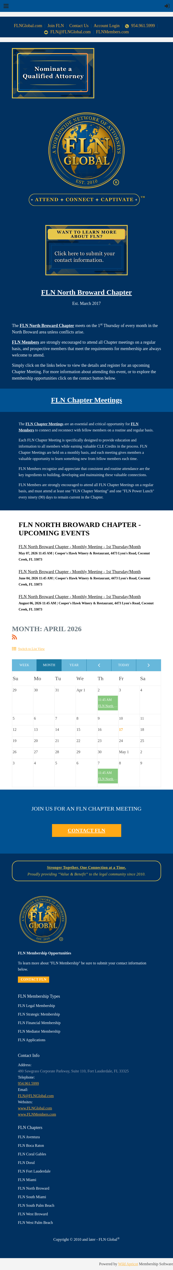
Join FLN (55, 25)
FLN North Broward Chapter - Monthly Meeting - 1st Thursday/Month (80, 546)
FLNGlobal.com (28, 25)
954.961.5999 (140, 25)
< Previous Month (99, 665)
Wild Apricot (128, 1264)
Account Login (107, 25)
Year (74, 665)
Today (123, 665)
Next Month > (148, 665)
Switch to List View (31, 649)
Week (24, 665)
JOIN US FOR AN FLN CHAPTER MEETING (86, 809)
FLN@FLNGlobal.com (67, 31)
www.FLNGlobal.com (35, 1108)
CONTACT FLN (86, 830)
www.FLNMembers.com (37, 1114)
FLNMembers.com (112, 31)
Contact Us (79, 25)
